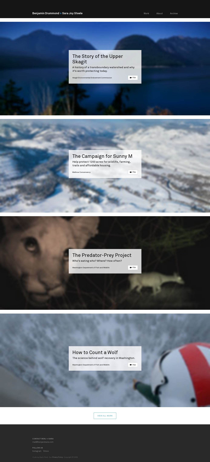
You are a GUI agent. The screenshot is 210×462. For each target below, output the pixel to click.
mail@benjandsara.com (42, 442)
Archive (174, 13)
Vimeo (46, 451)
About (159, 13)
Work (146, 13)
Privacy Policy (57, 457)
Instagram (36, 451)
